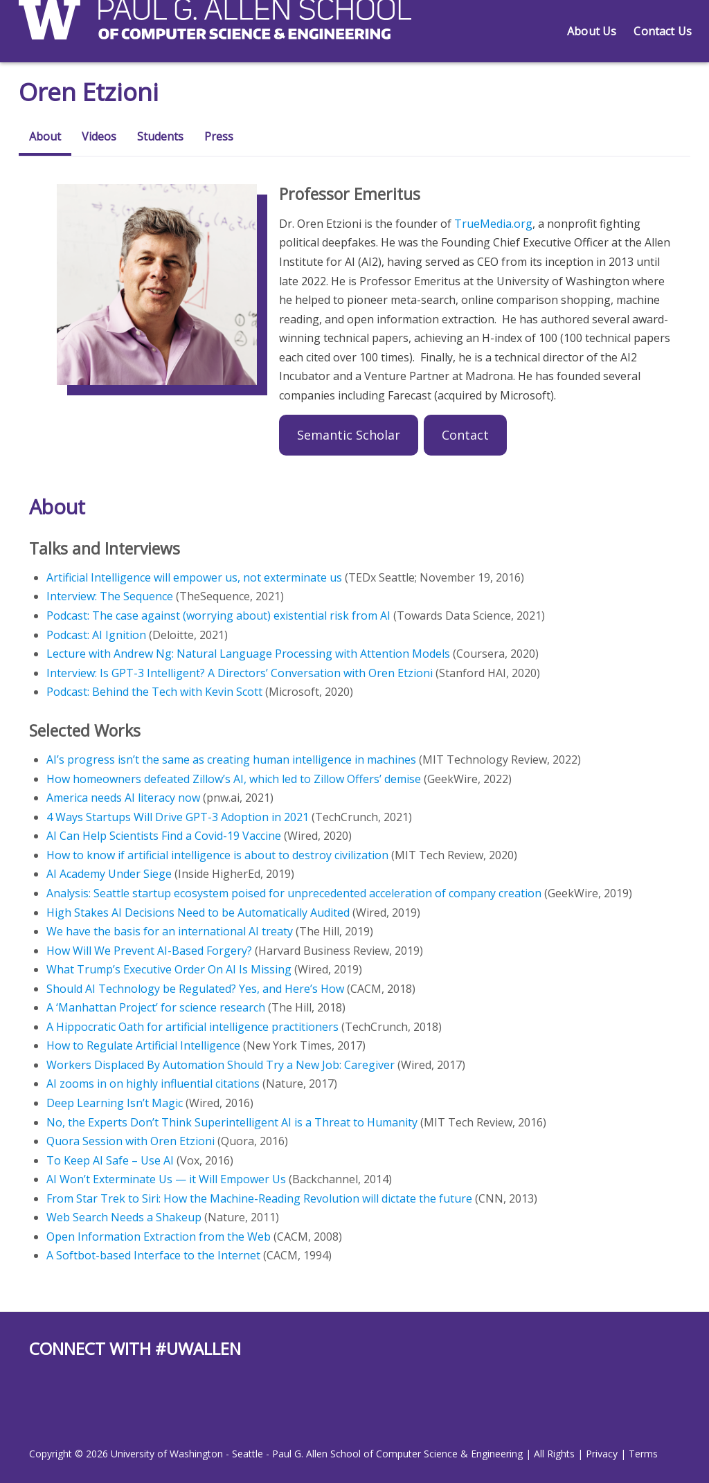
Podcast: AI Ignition (96, 634)
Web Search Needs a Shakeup (123, 1217)
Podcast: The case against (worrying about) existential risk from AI (218, 615)
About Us (591, 31)
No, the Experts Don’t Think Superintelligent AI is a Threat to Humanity (232, 1122)
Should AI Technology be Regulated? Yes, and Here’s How (195, 988)
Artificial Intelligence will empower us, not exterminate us (194, 577)
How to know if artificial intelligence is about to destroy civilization (217, 855)
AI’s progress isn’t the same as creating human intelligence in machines (231, 759)
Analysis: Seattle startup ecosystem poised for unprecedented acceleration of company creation (293, 893)
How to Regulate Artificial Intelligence (143, 1045)
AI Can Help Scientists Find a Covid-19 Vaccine (163, 835)
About (45, 136)
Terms (643, 1453)
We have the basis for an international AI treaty (169, 931)
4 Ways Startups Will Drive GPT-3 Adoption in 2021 (177, 817)
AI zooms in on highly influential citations (153, 1083)
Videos (99, 136)
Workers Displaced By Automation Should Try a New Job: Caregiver (220, 1064)
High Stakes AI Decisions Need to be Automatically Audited (198, 912)
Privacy (602, 1453)
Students (160, 136)
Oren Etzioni (90, 92)
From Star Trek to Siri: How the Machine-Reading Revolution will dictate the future (259, 1198)
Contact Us (663, 31)
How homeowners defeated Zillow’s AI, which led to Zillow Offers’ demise (233, 779)
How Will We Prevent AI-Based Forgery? (149, 950)
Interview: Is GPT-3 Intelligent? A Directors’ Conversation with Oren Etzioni (239, 673)
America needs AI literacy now (123, 797)
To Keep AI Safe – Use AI (110, 1160)
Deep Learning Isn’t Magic (114, 1103)
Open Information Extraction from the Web (158, 1236)
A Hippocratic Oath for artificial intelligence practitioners (192, 1026)
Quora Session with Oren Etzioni (130, 1141)
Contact (465, 434)
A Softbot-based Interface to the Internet (153, 1255)
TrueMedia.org (493, 223)
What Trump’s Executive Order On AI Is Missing (168, 969)
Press (218, 136)
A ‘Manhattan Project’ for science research (155, 1007)
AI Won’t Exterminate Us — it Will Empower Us (166, 1179)
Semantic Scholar (348, 434)
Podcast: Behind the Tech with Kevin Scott (154, 691)
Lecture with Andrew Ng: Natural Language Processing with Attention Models (248, 653)
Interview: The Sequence (109, 596)
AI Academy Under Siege (109, 873)
